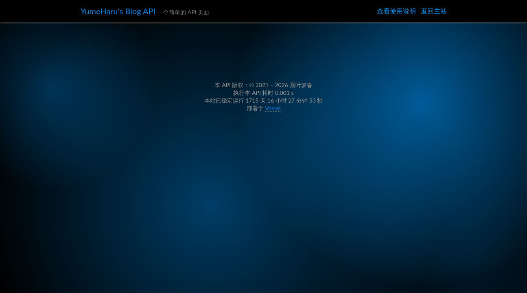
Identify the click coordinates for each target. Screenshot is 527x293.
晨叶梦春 (157, 47)
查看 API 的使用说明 (114, 148)
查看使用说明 (396, 11)
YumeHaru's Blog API (126, 12)
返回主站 (434, 11)
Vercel (274, 201)
